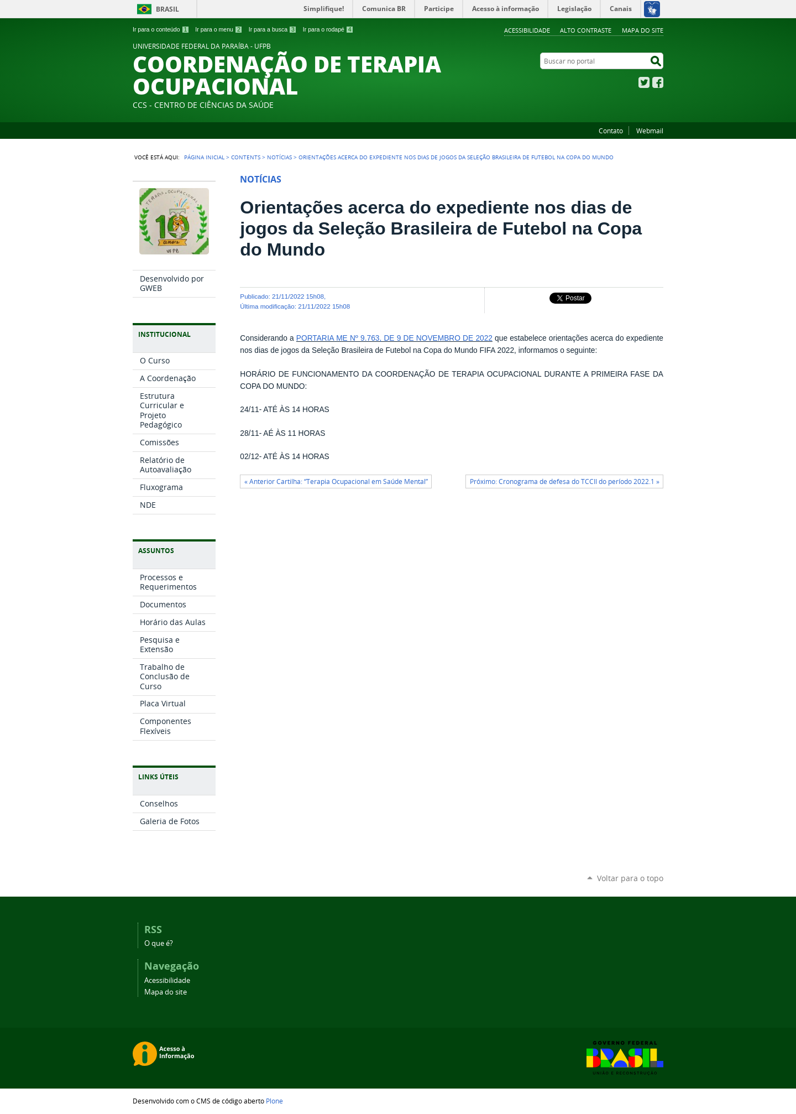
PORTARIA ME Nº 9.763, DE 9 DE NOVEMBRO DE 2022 (394, 338)
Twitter (644, 82)
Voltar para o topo (630, 878)
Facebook (657, 82)
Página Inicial (204, 157)
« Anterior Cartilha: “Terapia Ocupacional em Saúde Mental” (336, 481)
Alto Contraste (585, 30)
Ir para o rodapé (328, 29)
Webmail (649, 130)
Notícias (279, 157)
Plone (274, 1100)
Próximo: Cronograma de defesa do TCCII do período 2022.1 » (564, 481)
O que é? (158, 943)
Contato (611, 130)
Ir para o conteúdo (161, 29)
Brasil (167, 9)
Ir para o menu (218, 29)
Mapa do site (642, 30)
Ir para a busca (273, 29)
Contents (245, 157)
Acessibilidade (527, 30)
